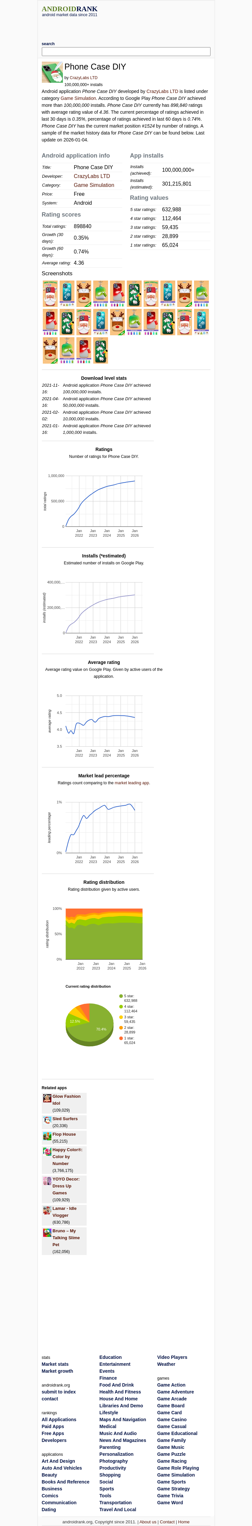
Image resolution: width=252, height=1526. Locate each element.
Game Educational (177, 1433)
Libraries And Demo (121, 1405)
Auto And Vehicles (62, 1468)
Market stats (55, 1364)
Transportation (115, 1502)
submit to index (59, 1391)
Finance (108, 1378)
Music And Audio (118, 1433)
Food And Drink (116, 1385)
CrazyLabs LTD (84, 77)
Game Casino (171, 1419)
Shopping (110, 1475)
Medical (107, 1426)
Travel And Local (117, 1509)
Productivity (112, 1468)
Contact (167, 1521)
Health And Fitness (120, 1391)
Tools (105, 1495)
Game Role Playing (178, 1468)
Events (107, 1371)
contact (50, 1398)
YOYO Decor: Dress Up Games (66, 1186)
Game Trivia (170, 1495)
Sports (106, 1488)
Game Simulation (78, 98)
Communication (59, 1502)
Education (110, 1357)
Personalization (116, 1454)
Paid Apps (53, 1426)
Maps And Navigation (122, 1419)
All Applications (59, 1419)
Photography (113, 1461)
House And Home (118, 1398)
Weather (166, 1364)
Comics (50, 1495)
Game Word (170, 1502)
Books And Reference (66, 1481)
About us (147, 1521)
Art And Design (58, 1461)
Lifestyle (108, 1412)
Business (52, 1488)
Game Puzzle (171, 1454)
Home (184, 1521)
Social (106, 1481)
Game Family (171, 1440)
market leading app (132, 783)
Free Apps (53, 1433)
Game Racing (171, 1461)
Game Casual (171, 1426)
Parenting (110, 1447)
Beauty (49, 1475)
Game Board (170, 1405)
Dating (49, 1509)
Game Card (169, 1412)
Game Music (170, 1447)
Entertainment (114, 1364)
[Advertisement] (126, 27)
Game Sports (171, 1481)
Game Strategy (173, 1488)
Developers (54, 1440)
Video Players (172, 1357)
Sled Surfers (65, 1118)
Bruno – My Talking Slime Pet (66, 1237)
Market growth (57, 1371)
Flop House (64, 1134)
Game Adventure (175, 1391)
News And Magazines (122, 1440)
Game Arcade (172, 1398)
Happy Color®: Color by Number (68, 1156)
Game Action (171, 1385)
